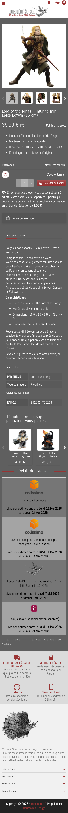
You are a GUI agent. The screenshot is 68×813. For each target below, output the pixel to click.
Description (11, 235)
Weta (63, 125)
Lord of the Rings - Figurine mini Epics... (20, 456)
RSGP (22, 235)
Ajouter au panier (51, 183)
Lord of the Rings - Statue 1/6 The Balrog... (48, 456)
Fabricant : (52, 125)
